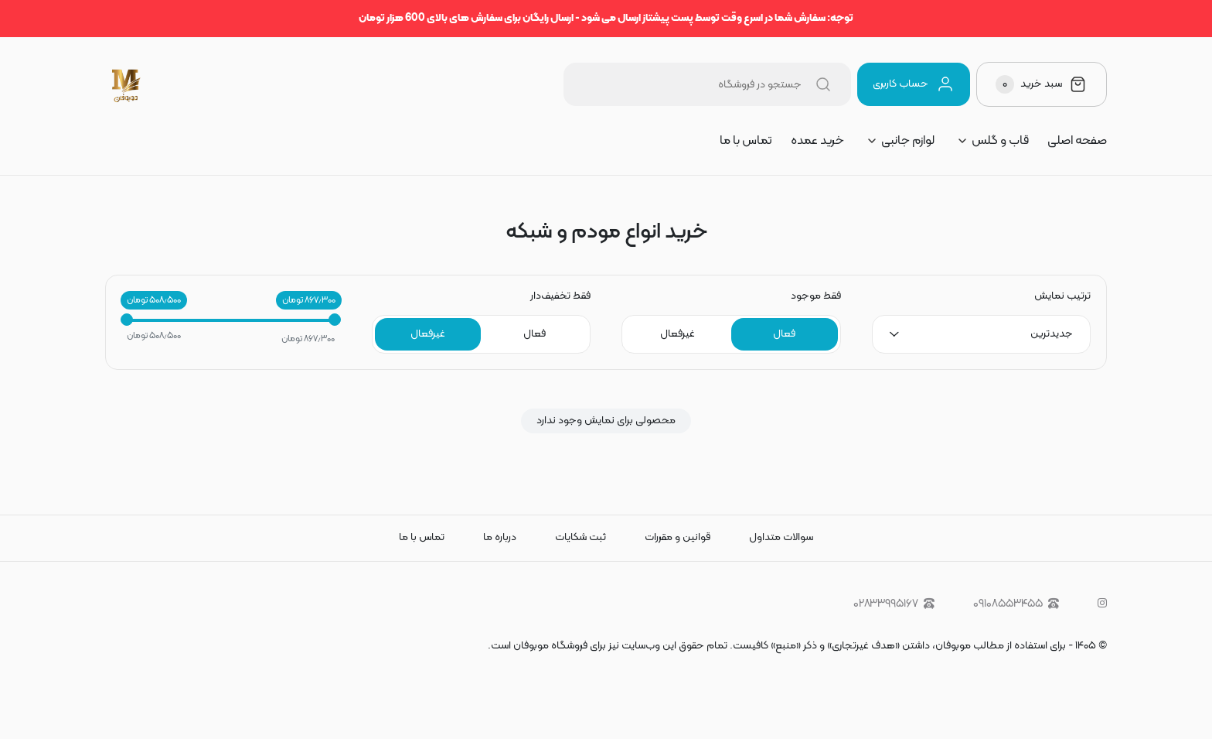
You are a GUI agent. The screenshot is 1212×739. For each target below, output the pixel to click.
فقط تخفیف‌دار (560, 296)
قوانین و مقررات (677, 537)
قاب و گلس (1000, 141)
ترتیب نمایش (1062, 296)
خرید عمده (817, 141)
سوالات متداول (781, 537)
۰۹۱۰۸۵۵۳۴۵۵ (1016, 604)
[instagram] (1102, 604)
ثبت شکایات (580, 537)
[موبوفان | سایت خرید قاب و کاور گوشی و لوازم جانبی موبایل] (127, 84)
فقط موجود (816, 296)
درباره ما (499, 537)
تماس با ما (746, 141)
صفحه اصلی (1077, 141)
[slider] (127, 319)
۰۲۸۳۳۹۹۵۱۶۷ (894, 604)
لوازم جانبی (908, 141)
